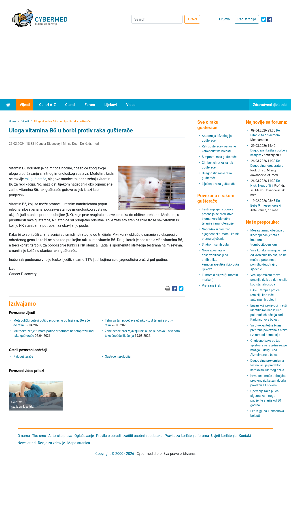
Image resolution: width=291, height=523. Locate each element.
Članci (70, 105)
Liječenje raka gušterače (218, 184)
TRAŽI (192, 19)
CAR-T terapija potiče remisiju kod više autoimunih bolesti (265, 294)
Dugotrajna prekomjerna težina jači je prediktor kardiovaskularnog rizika (267, 365)
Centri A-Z (47, 105)
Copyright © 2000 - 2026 (114, 454)
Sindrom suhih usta (215, 244)
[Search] (157, 19)
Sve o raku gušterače (207, 124)
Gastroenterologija (118, 356)
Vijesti (25, 105)
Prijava (224, 19)
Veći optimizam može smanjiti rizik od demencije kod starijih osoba (268, 279)
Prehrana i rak (211, 285)
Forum (90, 105)
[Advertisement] (145, 65)
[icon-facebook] (269, 19)
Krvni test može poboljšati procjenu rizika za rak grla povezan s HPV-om (268, 380)
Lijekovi (110, 105)
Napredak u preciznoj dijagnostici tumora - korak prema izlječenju (220, 233)
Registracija (247, 19)
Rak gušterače (23, 356)
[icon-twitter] (263, 19)
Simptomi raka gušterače (219, 157)
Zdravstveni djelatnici (270, 105)
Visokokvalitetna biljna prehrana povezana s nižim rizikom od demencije (268, 330)
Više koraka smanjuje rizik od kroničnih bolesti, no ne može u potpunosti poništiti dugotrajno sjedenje (268, 260)
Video (130, 105)
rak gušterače (35, 179)
